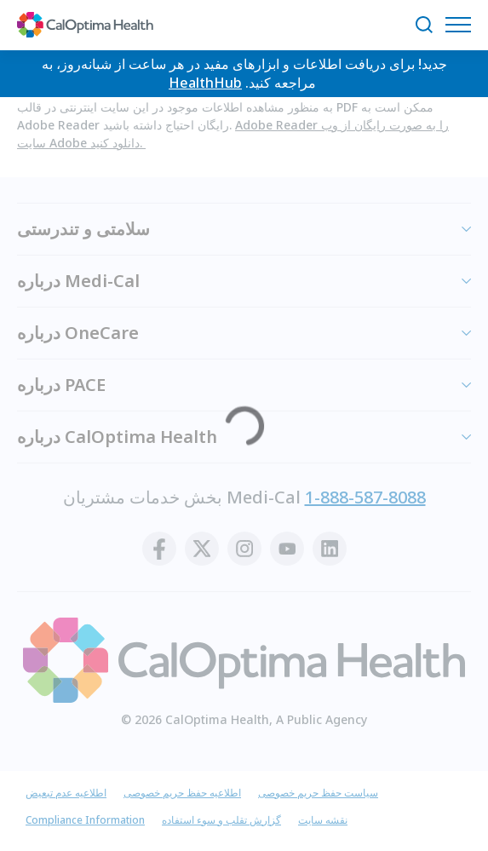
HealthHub (205, 82)
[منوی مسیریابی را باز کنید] (462, 25)
